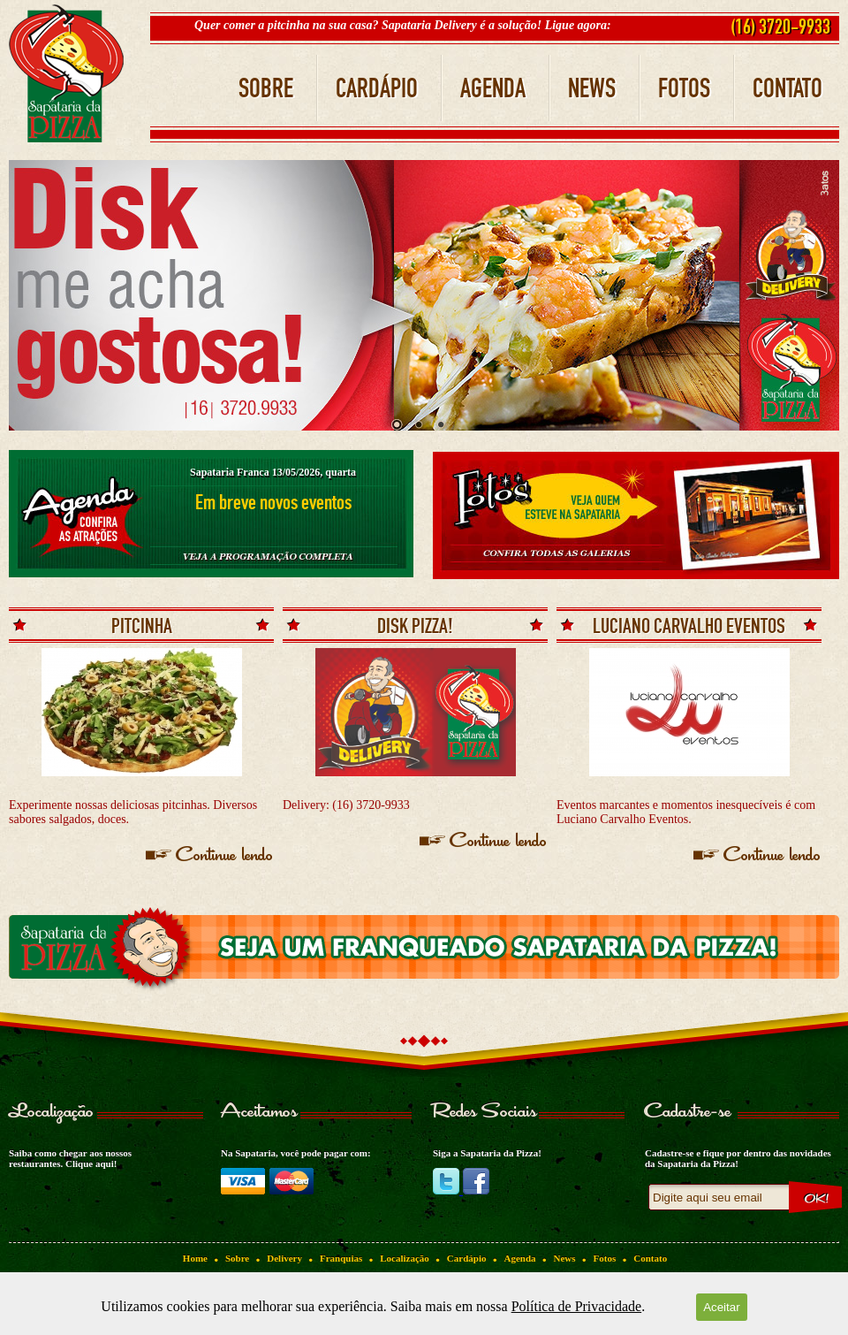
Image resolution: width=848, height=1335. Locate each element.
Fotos (605, 1258)
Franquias (341, 1258)
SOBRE (265, 88)
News (565, 1258)
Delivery (284, 1258)
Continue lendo (225, 855)
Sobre (237, 1258)
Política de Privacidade (576, 1306)
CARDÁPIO (377, 88)
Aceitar (721, 1307)
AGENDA (493, 88)
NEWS (592, 88)
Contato (650, 1258)
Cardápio (467, 1258)
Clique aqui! (91, 1163)
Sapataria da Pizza (66, 73)
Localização (404, 1258)
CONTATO (787, 88)
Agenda (519, 1258)
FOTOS (684, 88)
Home (195, 1258)
